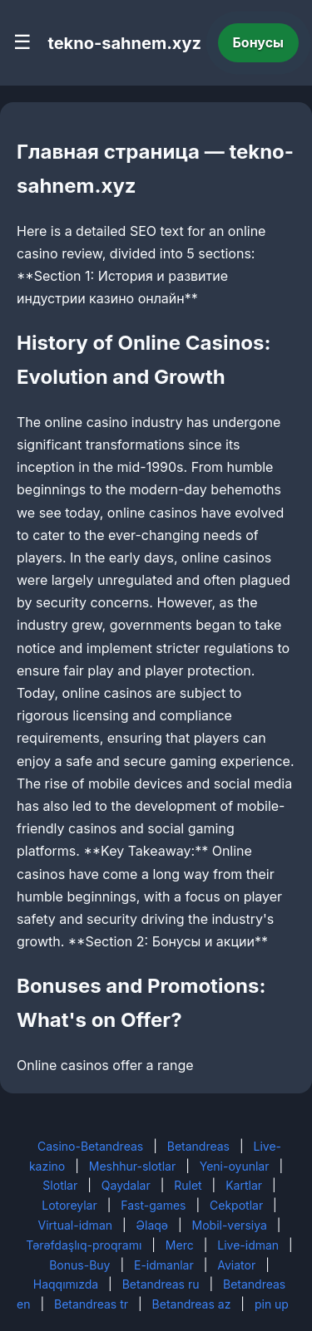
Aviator (236, 1265)
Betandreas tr (91, 1304)
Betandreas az (191, 1304)
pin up (272, 1304)
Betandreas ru (161, 1284)
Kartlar (243, 1185)
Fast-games (153, 1205)
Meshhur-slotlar (132, 1166)
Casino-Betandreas (90, 1146)
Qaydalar (126, 1185)
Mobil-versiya (229, 1225)
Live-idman (248, 1245)
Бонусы (259, 42)
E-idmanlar (164, 1265)
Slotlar (59, 1185)
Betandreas (198, 1146)
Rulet (187, 1185)
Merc (180, 1245)
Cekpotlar (236, 1205)
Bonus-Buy (79, 1265)
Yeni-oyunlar (235, 1166)
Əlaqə (152, 1225)
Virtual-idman (75, 1225)
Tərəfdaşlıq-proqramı (83, 1245)
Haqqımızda (65, 1284)
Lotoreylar (69, 1205)
